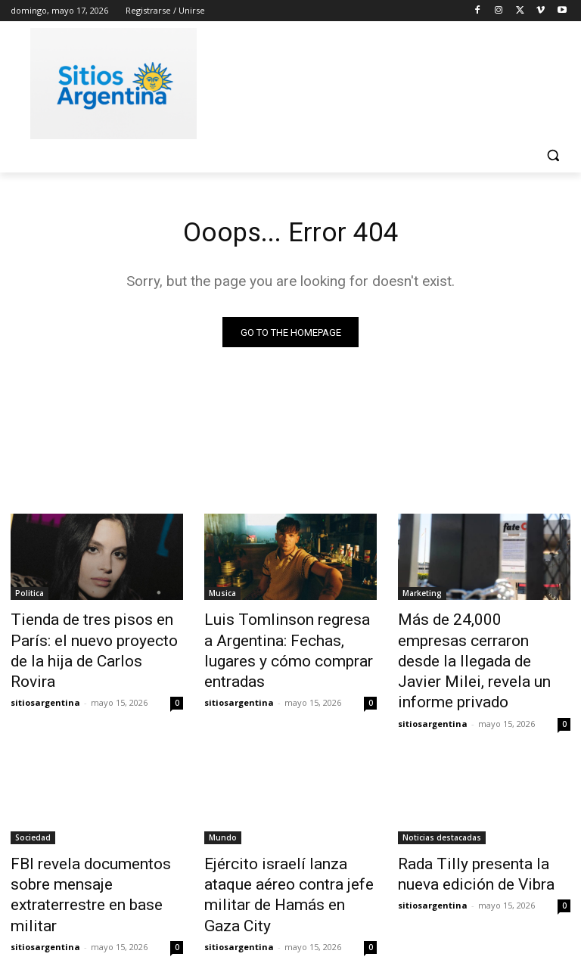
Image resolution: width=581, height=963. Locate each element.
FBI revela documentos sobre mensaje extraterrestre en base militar (94, 846)
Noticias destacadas (441, 804)
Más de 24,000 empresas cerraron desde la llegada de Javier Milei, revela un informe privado (482, 646)
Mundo (223, 804)
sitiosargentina (45, 673)
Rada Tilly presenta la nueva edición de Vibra (476, 837)
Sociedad (33, 804)
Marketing (422, 597)
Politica (29, 597)
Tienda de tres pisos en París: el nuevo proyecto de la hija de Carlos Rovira (96, 638)
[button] (552, 155)
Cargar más (290, 915)
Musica (222, 597)
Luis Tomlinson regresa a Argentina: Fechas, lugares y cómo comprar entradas (283, 638)
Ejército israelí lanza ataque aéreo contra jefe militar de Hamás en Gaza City (282, 846)
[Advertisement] (393, 81)
